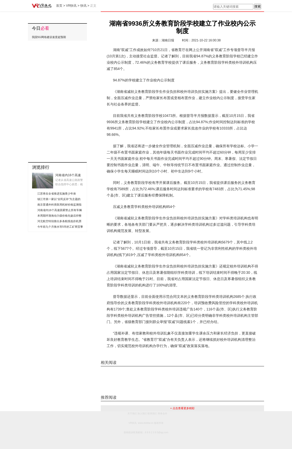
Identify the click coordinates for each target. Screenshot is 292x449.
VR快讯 (71, 5)
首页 (59, 5)
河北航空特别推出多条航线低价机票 (59, 221)
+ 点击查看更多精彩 (182, 408)
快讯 (83, 5)
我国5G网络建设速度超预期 (49, 37)
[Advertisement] (57, 100)
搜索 (257, 6)
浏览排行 (40, 167)
